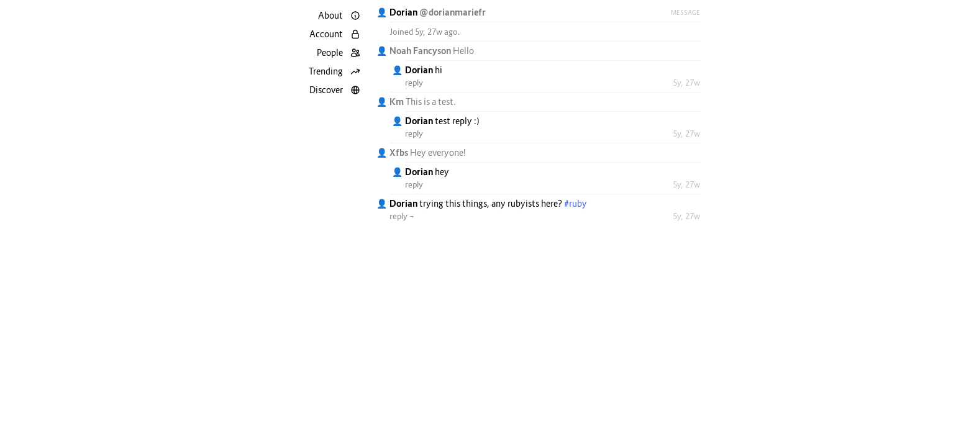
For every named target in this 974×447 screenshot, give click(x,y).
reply (414, 83)
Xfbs (399, 152)
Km (397, 101)
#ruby (575, 203)
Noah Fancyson (421, 50)
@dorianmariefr (452, 12)
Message (685, 12)
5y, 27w (686, 83)
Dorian (404, 12)
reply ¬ (401, 216)
